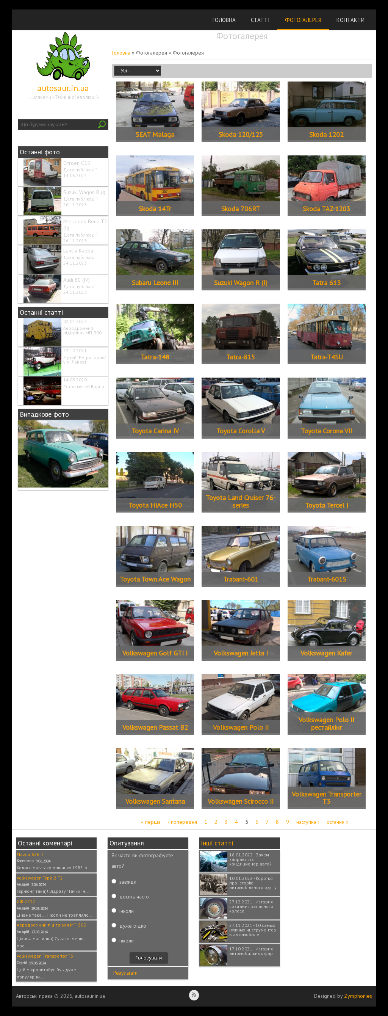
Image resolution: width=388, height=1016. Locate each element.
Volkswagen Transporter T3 (326, 798)
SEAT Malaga (155, 134)
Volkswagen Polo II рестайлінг (326, 723)
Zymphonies (358, 995)
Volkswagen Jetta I (241, 653)
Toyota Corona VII (326, 430)
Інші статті (217, 843)
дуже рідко (132, 925)
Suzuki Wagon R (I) (84, 192)
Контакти (350, 20)
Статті (260, 20)
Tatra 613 (326, 282)
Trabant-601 (240, 579)
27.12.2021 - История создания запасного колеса (251, 906)
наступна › (307, 821)
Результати (125, 972)
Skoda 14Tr (155, 208)
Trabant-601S (326, 579)
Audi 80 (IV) (76, 279)
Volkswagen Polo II (241, 727)
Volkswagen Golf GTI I (155, 653)
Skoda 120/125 (241, 134)
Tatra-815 (240, 357)
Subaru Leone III (155, 282)
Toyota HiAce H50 (155, 505)
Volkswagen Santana (155, 801)
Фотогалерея (303, 20)
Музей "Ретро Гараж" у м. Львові (84, 359)
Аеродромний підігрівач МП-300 (82, 330)
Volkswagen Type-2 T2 (40, 878)
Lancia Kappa (78, 250)
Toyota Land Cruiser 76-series (240, 501)
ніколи (126, 940)
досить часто (134, 896)
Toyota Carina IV (155, 430)
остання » (338, 821)
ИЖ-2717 (26, 901)
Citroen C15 (76, 163)
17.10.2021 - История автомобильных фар (251, 951)
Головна (224, 20)
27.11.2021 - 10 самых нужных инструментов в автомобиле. (252, 929)
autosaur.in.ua (63, 88)
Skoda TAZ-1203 (326, 208)
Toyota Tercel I (326, 505)
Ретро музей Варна (83, 386)
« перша (151, 821)
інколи (126, 911)
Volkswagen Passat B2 (155, 727)
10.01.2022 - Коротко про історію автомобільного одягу (253, 882)
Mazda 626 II (30, 854)
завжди (127, 881)
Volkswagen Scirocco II (241, 801)
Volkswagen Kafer (326, 653)
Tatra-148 (155, 357)
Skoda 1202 (326, 134)
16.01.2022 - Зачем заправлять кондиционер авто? (250, 859)
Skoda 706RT (240, 208)
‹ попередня (182, 821)
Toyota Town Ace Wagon (155, 579)
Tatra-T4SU (326, 357)
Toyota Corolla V (240, 430)
